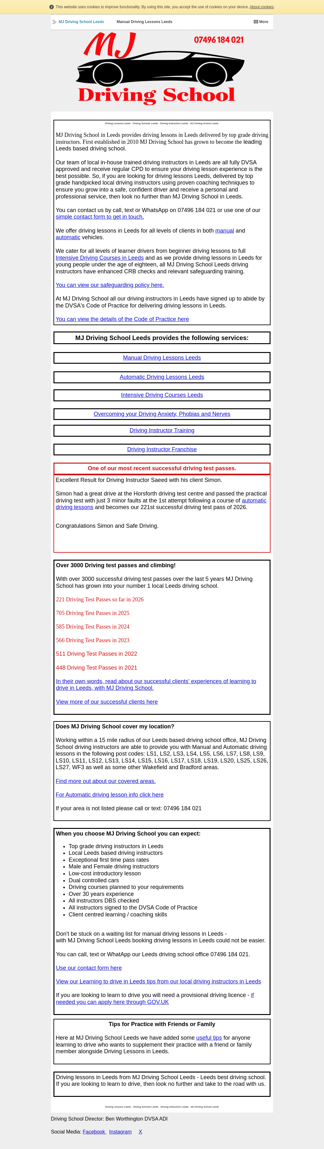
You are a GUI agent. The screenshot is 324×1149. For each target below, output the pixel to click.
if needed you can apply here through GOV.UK (155, 998)
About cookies (261, 7)
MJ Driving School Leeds (81, 22)
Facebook (95, 1131)
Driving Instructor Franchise (162, 449)
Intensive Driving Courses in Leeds (100, 258)
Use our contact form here (89, 968)
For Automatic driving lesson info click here (110, 795)
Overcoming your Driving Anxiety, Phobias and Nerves (162, 414)
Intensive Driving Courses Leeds (162, 395)
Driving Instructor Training (161, 430)
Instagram (120, 1131)
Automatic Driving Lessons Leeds (162, 377)
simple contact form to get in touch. (100, 217)
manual (224, 231)
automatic (68, 237)
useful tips (209, 1038)
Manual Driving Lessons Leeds (144, 22)
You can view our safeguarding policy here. (110, 285)
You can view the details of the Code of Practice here (122, 319)
